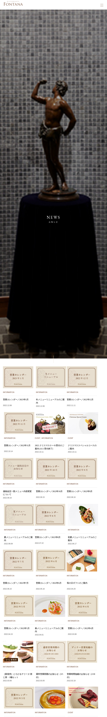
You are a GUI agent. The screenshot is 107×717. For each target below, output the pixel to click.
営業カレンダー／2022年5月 (17, 628)
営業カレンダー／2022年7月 (16, 583)
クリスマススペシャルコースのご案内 (82, 447)
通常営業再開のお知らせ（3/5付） (49, 675)
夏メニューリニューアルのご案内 (18, 539)
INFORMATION (8, 392)
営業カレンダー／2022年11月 (17, 445)
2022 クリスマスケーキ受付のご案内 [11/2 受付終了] (49, 447)
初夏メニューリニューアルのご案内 (82, 539)
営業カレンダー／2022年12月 (80, 399)
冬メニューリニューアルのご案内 (50, 401)
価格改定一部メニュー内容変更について (17, 493)
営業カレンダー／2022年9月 (79, 491)
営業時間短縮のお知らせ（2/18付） (81, 675)
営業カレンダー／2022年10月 (49, 491)
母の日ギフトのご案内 (77, 583)
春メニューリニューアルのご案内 (49, 630)
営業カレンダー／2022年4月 (80, 628)
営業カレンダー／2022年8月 (47, 537)
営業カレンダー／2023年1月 (16, 399)
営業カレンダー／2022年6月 (48, 583)
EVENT (37, 438)
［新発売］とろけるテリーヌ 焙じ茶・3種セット (17, 675)
